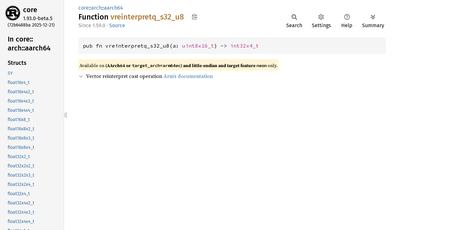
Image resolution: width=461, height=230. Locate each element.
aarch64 (113, 8)
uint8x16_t (198, 45)
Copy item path (194, 16)
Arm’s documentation (188, 76)
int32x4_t (244, 45)
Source (117, 25)
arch (96, 8)
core (30, 9)
